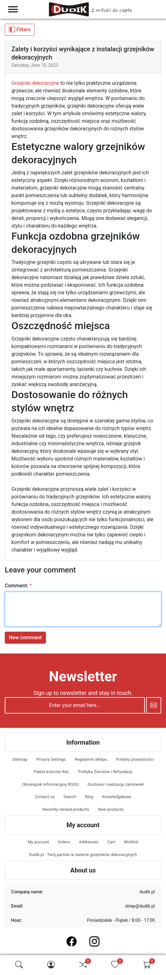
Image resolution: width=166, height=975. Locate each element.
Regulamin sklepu (90, 759)
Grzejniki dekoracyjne (35, 83)
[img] (19, 964)
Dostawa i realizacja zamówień (115, 784)
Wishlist (131, 842)
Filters (20, 29)
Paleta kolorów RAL (52, 771)
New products (110, 809)
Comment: (16, 586)
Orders (64, 842)
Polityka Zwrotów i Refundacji (105, 771)
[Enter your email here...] (75, 705)
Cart (111, 842)
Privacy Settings (51, 759)
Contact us (45, 796)
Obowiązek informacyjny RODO (50, 784)
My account (38, 842)
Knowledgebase (116, 796)
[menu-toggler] (13, 9)
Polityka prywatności (135, 759)
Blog (89, 796)
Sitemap (20, 759)
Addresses (88, 842)
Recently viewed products (65, 809)
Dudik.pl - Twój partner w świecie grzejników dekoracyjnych (83, 854)
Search (69, 796)
